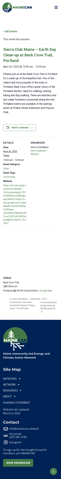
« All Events (10, 31)
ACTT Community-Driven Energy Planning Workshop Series (48, 304)
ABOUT (9, 396)
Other (6, 168)
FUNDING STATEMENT (16, 402)
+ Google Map (45, 290)
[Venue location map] (30, 250)
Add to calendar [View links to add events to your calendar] (20, 127)
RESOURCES (12, 390)
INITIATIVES (12, 379)
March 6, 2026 (11, 413)
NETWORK (11, 385)
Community (9, 177)
